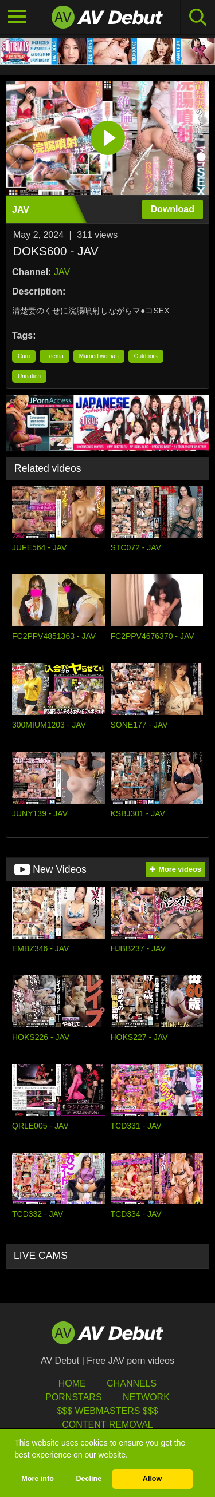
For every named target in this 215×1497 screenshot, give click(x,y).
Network (146, 1397)
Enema (54, 356)
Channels (132, 1383)
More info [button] (37, 1479)
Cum (24, 356)
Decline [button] (88, 1479)
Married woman (99, 356)
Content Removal (107, 1425)
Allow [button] (152, 1479)
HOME (72, 1383)
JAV (62, 272)
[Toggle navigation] (17, 17)
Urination (29, 376)
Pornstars (73, 1397)
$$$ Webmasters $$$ (107, 1411)
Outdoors (146, 356)
